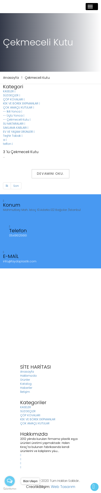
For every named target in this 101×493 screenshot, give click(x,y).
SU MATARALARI (14, 124)
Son (16, 186)
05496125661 (18, 235)
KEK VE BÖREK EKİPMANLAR (21, 103)
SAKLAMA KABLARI (15, 128)
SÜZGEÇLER (11, 95)
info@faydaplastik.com (19, 261)
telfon (8, 144)
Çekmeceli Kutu (37, 77)
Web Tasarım (63, 486)
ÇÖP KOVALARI (14, 99)
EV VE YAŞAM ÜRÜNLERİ (19, 132)
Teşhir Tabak (13, 136)
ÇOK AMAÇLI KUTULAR (18, 107)
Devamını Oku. (50, 173)
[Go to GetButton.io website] (9, 489)
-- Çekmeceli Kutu (17, 120)
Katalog (26, 384)
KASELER (9, 91)
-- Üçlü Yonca (13, 116)
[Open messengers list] (10, 481)
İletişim (25, 392)
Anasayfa (11, 77)
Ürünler (25, 380)
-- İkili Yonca (12, 111)
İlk (7, 186)
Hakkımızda (28, 376)
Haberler (26, 388)
